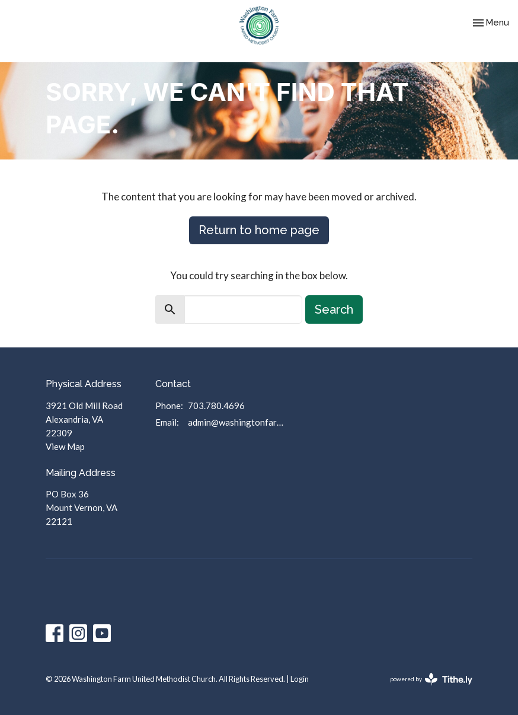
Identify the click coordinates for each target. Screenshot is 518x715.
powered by (431, 679)
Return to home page (259, 230)
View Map (65, 446)
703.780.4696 (216, 405)
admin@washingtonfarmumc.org (239, 422)
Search (334, 309)
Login (299, 679)
